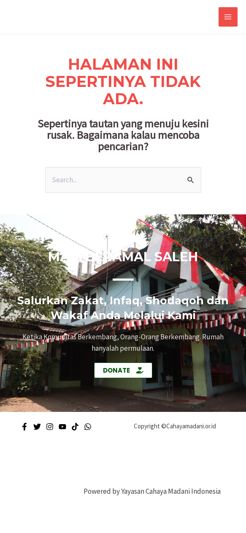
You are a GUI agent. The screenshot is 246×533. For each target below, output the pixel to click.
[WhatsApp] (88, 426)
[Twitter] (37, 426)
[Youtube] (62, 426)
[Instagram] (50, 426)
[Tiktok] (75, 426)
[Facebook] (24, 426)
